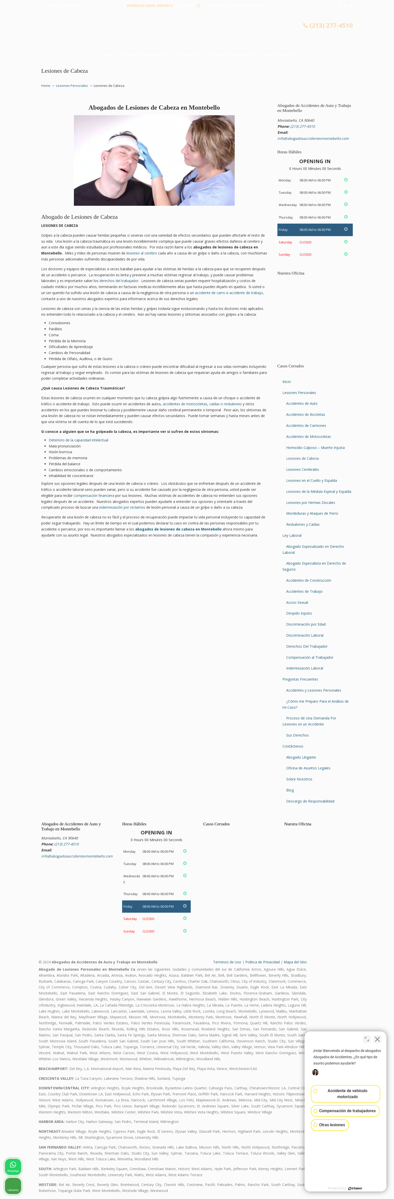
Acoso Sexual (297, 602)
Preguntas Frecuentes (300, 679)
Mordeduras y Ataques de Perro (312, 513)
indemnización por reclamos (122, 507)
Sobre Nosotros (299, 779)
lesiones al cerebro (141, 253)
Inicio (286, 381)
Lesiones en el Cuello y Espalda (311, 480)
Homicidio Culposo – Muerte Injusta (315, 447)
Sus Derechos (297, 735)
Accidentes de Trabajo (304, 591)
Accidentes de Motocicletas (308, 436)
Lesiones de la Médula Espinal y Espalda (318, 491)
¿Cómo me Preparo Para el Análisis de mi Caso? (315, 704)
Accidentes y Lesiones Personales (313, 690)
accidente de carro (210, 292)
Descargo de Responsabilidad (310, 801)
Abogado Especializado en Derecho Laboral (313, 549)
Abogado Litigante (301, 757)
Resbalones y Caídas (303, 524)
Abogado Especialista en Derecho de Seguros (314, 566)
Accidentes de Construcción (308, 580)
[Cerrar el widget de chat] (377, 1039)
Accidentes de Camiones (306, 425)
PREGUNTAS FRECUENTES (64, 6)
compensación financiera (94, 495)
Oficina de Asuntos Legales (308, 768)
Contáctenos (292, 746)
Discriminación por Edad (306, 624)
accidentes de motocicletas (185, 404)
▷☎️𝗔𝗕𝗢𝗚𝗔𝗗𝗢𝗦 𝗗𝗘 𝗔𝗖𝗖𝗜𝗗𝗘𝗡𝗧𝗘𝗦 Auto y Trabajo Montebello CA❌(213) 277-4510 (197, 31)
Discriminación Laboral (304, 635)
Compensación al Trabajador (309, 657)
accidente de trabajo (246, 292)
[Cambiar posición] (367, 1039)
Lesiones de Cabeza (302, 458)
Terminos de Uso (227, 962)
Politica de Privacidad (262, 962)
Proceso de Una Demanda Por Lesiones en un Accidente (309, 721)
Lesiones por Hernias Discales (310, 502)
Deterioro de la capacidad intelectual (78, 440)
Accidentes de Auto (302, 403)
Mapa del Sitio (295, 962)
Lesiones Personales (72, 86)
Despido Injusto (299, 613)
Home (45, 86)
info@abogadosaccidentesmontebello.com (234, 6)
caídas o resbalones (225, 404)
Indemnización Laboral (304, 668)
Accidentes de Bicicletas (305, 414)
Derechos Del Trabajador (307, 646)
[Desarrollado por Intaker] (351, 1188)
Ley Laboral (292, 535)
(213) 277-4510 (184, 6)
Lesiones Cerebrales (302, 469)
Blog (290, 790)
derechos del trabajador (119, 280)
